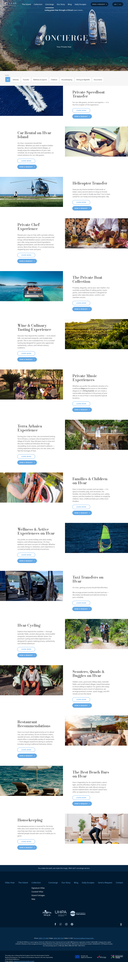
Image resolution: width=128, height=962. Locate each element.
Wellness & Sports (40, 80)
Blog (70, 4)
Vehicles (16, 80)
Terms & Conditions (79, 938)
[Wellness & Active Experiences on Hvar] (96, 538)
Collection (38, 4)
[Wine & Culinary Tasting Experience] (96, 334)
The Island (26, 4)
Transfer (26, 80)
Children (54, 80)
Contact (119, 882)
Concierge (49, 4)
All (8, 80)
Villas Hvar (10, 882)
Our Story (61, 4)
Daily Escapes (80, 4)
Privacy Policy (90, 938)
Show (7, 75)
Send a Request (98, 4)
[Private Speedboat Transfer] (31, 101)
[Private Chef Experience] (96, 233)
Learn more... (64, 10)
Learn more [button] (81, 110)
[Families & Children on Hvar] (31, 487)
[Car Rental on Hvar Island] (96, 141)
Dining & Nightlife (83, 80)
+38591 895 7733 (58, 938)
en (115, 4)
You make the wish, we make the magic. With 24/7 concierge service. (64, 868)
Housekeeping (66, 80)
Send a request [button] (81, 116)
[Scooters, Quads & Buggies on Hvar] (31, 680)
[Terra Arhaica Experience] (96, 435)
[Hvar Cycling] (96, 634)
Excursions (98, 80)
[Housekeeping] (96, 828)
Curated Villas (37, 891)
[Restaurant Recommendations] (96, 730)
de (120, 4)
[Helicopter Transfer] (31, 192)
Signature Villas (38, 888)
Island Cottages (38, 895)
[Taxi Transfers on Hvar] (31, 586)
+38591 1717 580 (43, 938)
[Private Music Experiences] (31, 384)
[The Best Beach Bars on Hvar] (31, 780)
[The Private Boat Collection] (31, 286)
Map (33, 899)
